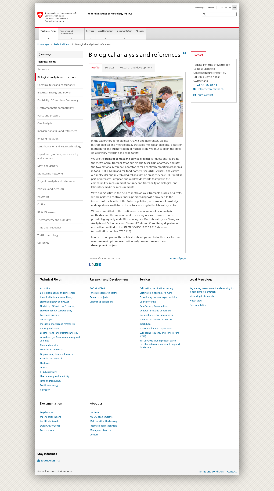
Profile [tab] (95, 67)
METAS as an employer (101, 416)
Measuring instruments (201, 296)
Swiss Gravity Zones (50, 425)
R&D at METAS (97, 288)
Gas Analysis (44, 123)
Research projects (99, 297)
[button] (204, 14)
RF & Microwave (47, 212)
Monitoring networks (50, 173)
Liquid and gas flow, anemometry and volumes (57, 156)
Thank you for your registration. (156, 328)
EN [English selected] (234, 7)
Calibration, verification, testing (156, 288)
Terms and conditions (212, 471)
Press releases (47, 430)
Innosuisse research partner (104, 292)
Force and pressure (48, 115)
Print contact (205, 95)
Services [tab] (109, 67)
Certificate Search (49, 421)
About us (140, 31)
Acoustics (43, 69)
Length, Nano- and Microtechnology (59, 146)
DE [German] (221, 7)
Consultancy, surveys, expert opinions (159, 297)
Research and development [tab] (136, 67)
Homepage (199, 7)
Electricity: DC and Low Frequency (57, 100)
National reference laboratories (156, 315)
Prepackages (195, 300)
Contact (210, 7)
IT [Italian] (230, 7)
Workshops (145, 323)
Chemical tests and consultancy (56, 84)
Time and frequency (49, 227)
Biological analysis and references (57, 292)
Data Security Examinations (154, 306)
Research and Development (66, 32)
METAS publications (50, 416)
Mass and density (47, 166)
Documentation (124, 31)
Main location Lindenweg (103, 421)
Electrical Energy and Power (54, 92)
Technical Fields (49, 32)
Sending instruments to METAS (156, 319)
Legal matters (47, 412)
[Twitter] (93, 264)
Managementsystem (100, 430)
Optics (41, 204)
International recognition (103, 425)
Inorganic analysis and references (57, 131)
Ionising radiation (48, 138)
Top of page (179, 258)
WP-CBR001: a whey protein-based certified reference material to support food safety (160, 344)
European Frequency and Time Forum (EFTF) (159, 334)
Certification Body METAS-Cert (156, 292)
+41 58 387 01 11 (206, 85)
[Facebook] (90, 264)
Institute (94, 412)
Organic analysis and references (56, 181)
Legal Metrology (105, 31)
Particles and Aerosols (50, 189)
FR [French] (226, 7)
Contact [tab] (198, 55)
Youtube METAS (50, 460)
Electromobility (197, 305)
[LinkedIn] (100, 264)
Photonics (43, 196)
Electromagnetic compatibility (55, 108)
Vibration (43, 243)
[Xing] (97, 264)
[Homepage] (87, 17)
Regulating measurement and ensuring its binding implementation (211, 290)
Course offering (148, 301)
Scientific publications (101, 301)
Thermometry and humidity (54, 219)
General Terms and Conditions (155, 310)
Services (90, 31)
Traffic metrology (47, 235)
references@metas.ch (210, 89)
